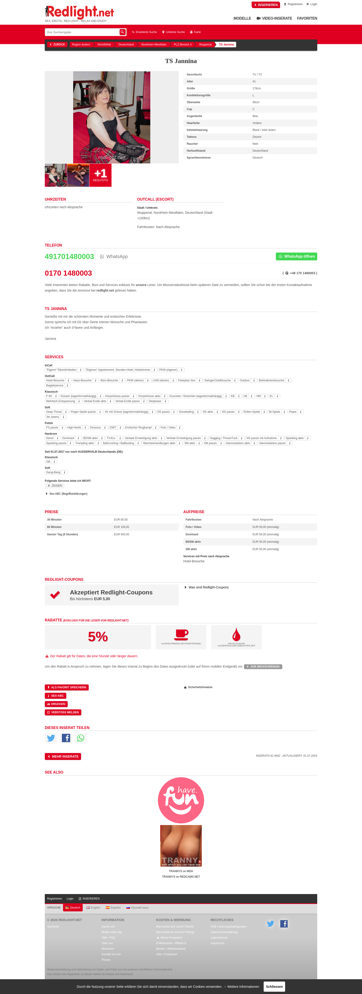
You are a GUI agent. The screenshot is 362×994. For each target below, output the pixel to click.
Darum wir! (108, 926)
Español (113, 907)
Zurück (57, 44)
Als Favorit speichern (66, 687)
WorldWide (104, 44)
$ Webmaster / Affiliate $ (171, 943)
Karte (195, 32)
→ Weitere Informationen (241, 986)
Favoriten (307, 18)
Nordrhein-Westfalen (154, 44)
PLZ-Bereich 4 (183, 44)
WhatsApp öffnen (296, 256)
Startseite (53, 926)
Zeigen (54, 485)
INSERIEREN (266, 5)
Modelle (242, 18)
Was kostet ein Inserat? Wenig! (175, 932)
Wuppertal (205, 44)
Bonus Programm (169, 937)
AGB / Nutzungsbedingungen (228, 926)
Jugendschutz (219, 937)
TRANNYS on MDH (181, 871)
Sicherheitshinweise (197, 687)
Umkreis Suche (173, 32)
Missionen (108, 948)
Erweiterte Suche (144, 32)
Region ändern (81, 44)
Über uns (107, 943)
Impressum (217, 943)
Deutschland (126, 44)
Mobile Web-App (112, 932)
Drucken (56, 704)
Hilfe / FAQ (108, 937)
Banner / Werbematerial (170, 948)
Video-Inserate (274, 18)
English (93, 907)
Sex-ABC (55, 695)
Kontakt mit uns (111, 954)
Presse (106, 959)
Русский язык (137, 907)
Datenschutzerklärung (224, 932)
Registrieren (293, 4)
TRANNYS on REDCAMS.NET (181, 876)
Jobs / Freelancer (167, 954)
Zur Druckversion (262, 666)
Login (311, 4)
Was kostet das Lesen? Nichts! (175, 926)
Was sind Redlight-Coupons (206, 587)
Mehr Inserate (62, 756)
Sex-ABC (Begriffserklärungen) (66, 493)
